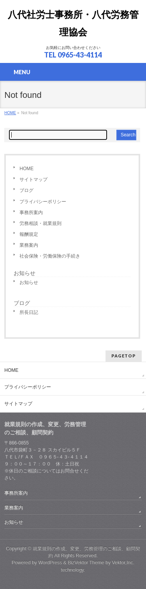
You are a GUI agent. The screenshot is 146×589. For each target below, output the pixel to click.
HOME (26, 168)
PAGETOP (123, 355)
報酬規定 (28, 234)
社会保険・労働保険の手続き (49, 256)
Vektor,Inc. (123, 562)
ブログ (26, 190)
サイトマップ (33, 179)
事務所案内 (31, 212)
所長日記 (28, 312)
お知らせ (24, 273)
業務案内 (28, 245)
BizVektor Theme (86, 562)
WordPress (50, 562)
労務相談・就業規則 (40, 223)
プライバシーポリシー (42, 201)
